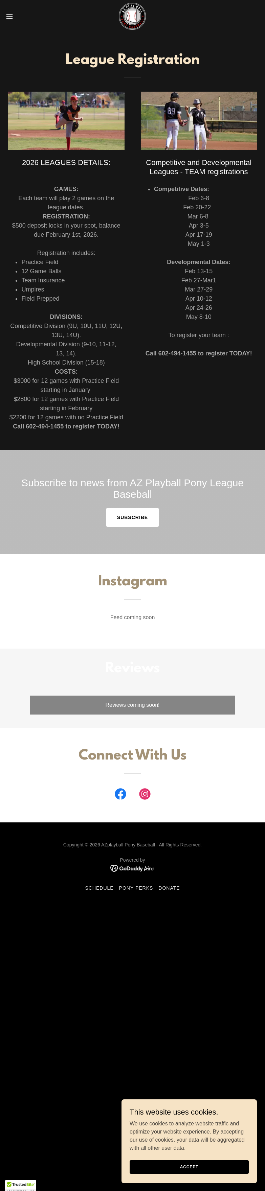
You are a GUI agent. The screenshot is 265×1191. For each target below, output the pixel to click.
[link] (132, 16)
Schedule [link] (99, 888)
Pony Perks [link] (136, 888)
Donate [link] (169, 888)
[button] (22, 16)
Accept (189, 1176)
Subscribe (132, 517)
